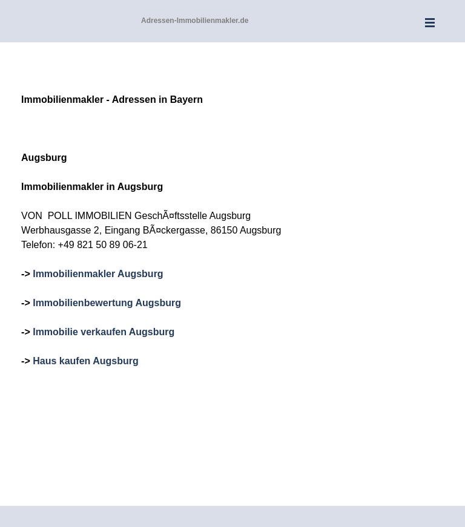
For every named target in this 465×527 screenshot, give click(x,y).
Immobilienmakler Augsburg (98, 274)
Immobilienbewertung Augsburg (107, 303)
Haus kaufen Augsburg (86, 361)
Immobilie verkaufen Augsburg (103, 332)
